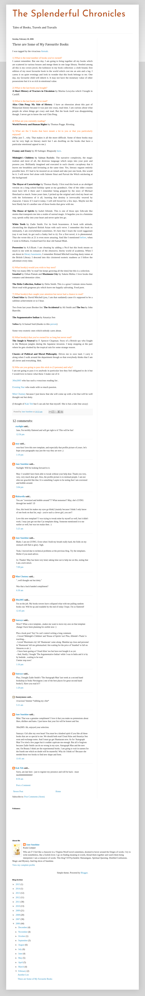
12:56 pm (20, 434)
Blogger (84, 873)
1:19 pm (19, 455)
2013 (18, 893)
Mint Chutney (19, 394)
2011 (18, 902)
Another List (23, 975)
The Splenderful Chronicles (68, 14)
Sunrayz (19, 620)
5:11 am (19, 705)
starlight (19, 426)
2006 (18, 923)
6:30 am (19, 590)
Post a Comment (23, 785)
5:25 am (19, 529)
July (20, 949)
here (59, 151)
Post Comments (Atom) (34, 797)
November (23, 932)
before (83, 237)
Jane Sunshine (22, 464)
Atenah (44, 51)
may (17, 444)
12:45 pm (20, 611)
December (23, 927)
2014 (18, 889)
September (23, 940)
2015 (18, 884)
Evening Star (18, 387)
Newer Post (18, 791)
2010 (18, 906)
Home (58, 791)
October (22, 936)
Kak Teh (29, 403)
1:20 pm (19, 688)
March (21, 967)
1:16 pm (19, 664)
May (20, 958)
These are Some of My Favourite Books (35, 979)
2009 (18, 910)
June (20, 953)
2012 (18, 897)
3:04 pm (19, 487)
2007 (18, 919)
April (20, 962)
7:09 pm (19, 567)
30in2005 (16, 380)
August (21, 945)
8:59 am (19, 779)
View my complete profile (23, 865)
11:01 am (20, 758)
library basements (32, 254)
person (53, 324)
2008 (18, 915)
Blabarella (20, 496)
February (22, 971)
